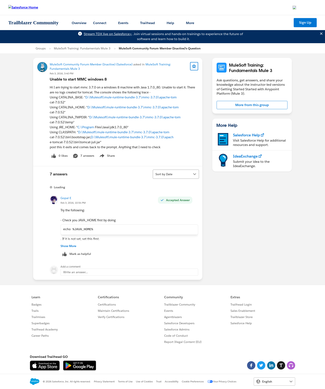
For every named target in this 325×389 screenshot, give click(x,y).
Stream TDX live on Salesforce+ (108, 34)
